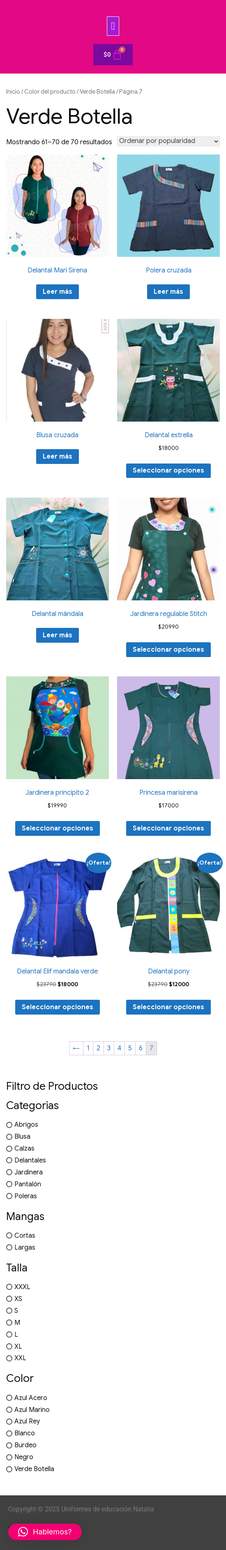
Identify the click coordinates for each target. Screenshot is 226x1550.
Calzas (24, 1148)
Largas (24, 1247)
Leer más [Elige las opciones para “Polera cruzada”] (168, 292)
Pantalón (27, 1184)
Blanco (24, 1433)
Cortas (24, 1236)
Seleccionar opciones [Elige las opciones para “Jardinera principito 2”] (57, 828)
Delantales (30, 1160)
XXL (20, 1358)
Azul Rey (27, 1421)
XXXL (22, 1287)
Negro (23, 1457)
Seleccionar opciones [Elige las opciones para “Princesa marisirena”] (168, 828)
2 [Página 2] (98, 1048)
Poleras (25, 1196)
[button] (113, 26)
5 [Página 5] (130, 1048)
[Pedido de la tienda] (168, 141)
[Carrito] (113, 54)
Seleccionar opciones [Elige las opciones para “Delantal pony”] (168, 1007)
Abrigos (26, 1125)
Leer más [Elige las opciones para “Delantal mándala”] (57, 635)
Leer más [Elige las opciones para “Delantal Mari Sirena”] (57, 292)
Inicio (13, 91)
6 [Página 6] (141, 1048)
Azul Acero (30, 1398)
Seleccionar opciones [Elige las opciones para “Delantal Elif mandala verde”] (57, 1007)
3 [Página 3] (109, 1048)
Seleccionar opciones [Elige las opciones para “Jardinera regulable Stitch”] (168, 650)
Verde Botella (97, 91)
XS (18, 1299)
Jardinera (28, 1172)
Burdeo (25, 1445)
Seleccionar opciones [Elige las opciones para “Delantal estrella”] (168, 470)
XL (18, 1346)
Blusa (22, 1137)
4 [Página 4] (119, 1048)
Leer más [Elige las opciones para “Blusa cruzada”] (57, 456)
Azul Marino (32, 1409)
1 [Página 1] (88, 1048)
